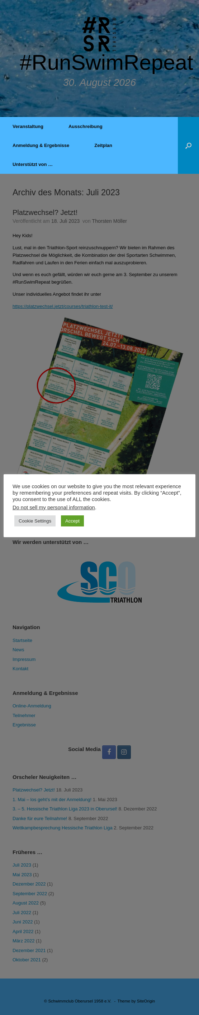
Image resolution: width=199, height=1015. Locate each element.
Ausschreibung (85, 126)
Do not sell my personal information (54, 507)
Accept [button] (72, 521)
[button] (188, 145)
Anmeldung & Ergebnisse (41, 145)
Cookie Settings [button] (35, 521)
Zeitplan (103, 145)
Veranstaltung (28, 126)
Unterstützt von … (33, 164)
